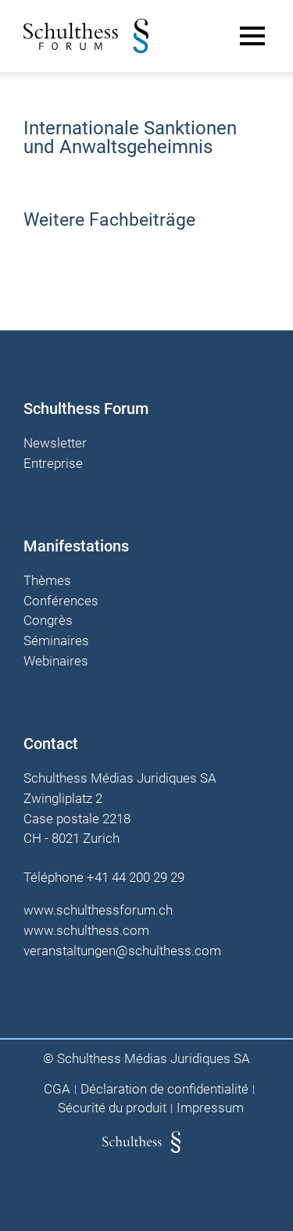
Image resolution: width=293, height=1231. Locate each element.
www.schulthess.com (86, 930)
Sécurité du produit (112, 1108)
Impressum (210, 1108)
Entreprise (53, 464)
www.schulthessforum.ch (98, 910)
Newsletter (55, 444)
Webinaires (55, 662)
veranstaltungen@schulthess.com (122, 950)
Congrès (48, 621)
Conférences (60, 601)
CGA (57, 1089)
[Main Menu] (252, 36)
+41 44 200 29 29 (135, 877)
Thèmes (47, 581)
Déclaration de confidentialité (164, 1089)
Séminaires (56, 641)
